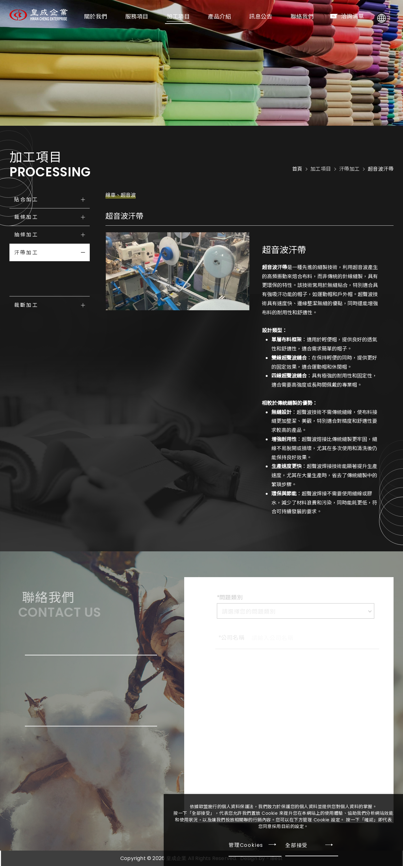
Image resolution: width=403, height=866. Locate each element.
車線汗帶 (29, 269)
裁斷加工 (26, 305)
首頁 (297, 169)
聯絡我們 (313, 16)
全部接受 (296, 845)
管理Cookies (246, 845)
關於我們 (106, 16)
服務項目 (147, 16)
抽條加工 (26, 234)
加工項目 (189, 16)
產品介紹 (230, 16)
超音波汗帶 (381, 169)
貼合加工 (26, 199)
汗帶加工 (26, 252)
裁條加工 (26, 217)
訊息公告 (271, 16)
